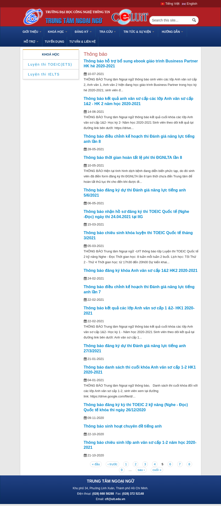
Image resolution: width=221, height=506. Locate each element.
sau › (141, 470)
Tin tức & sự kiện (138, 32)
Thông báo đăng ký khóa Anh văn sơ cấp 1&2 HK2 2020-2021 (141, 270)
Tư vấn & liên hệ (82, 41)
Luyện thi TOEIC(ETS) (50, 64)
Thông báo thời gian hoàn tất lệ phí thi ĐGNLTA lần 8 (133, 157)
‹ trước (112, 464)
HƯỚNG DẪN (172, 32)
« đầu (96, 464)
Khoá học (57, 32)
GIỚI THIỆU (32, 32)
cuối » (157, 470)
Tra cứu (107, 32)
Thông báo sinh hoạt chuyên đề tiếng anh (123, 426)
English (189, 3)
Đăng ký (83, 32)
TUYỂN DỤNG (54, 41)
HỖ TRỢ (31, 41)
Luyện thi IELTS (44, 74)
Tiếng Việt (170, 3)
